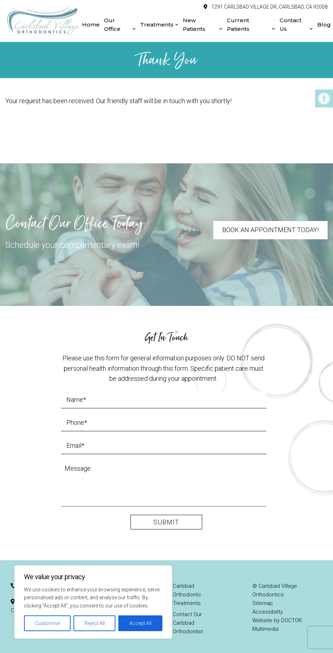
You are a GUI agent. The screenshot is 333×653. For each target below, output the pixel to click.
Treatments (156, 21)
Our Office (112, 21)
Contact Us (290, 21)
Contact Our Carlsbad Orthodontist (188, 617)
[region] (93, 602)
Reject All (95, 623)
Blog (324, 21)
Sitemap (262, 597)
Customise (47, 623)
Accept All (140, 623)
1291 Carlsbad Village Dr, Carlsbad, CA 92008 (269, 4)
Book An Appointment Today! (270, 224)
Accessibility (267, 606)
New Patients (194, 21)
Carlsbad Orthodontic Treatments (187, 589)
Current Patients (238, 21)
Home (91, 21)
